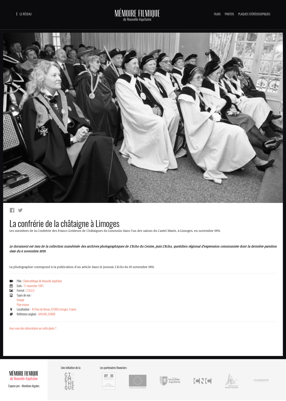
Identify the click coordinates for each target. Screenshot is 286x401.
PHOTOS (229, 14)
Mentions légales (30, 386)
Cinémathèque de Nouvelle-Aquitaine (42, 281)
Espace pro (14, 386)
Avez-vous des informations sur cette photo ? (32, 328)
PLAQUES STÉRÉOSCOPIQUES (254, 14)
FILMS (217, 14)
